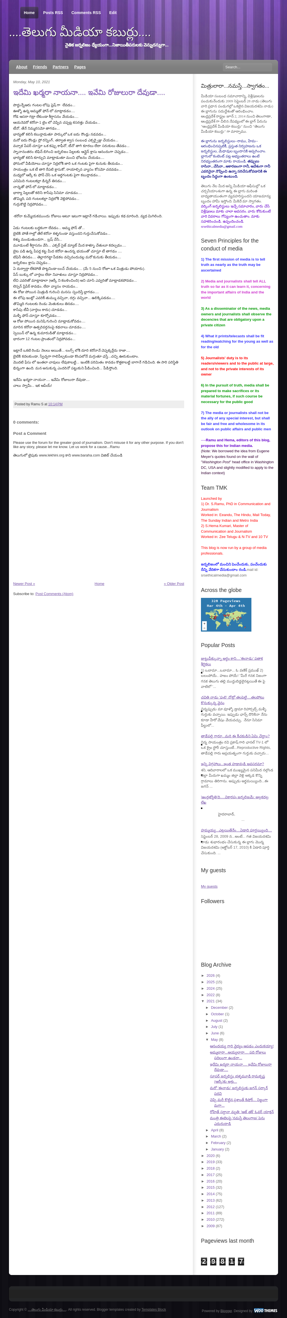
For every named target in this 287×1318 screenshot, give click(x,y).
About (21, 67)
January (217, 1149)
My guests (209, 886)
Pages (80, 67)
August (216, 1020)
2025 (211, 982)
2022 (211, 995)
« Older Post (174, 584)
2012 (211, 1207)
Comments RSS (86, 12)
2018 (211, 1168)
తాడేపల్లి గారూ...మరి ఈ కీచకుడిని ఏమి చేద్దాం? (235, 736)
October (217, 1014)
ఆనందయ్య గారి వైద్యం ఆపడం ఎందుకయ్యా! (242, 1046)
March (216, 1136)
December (219, 1007)
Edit (113, 12)
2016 (211, 1181)
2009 (211, 1226)
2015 (211, 1187)
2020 (211, 1156)
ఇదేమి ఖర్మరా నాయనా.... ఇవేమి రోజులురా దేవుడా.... (89, 92)
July (214, 1027)
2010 (211, 1219)
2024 (211, 988)
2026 (211, 975)
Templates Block (154, 1310)
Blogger (226, 1311)
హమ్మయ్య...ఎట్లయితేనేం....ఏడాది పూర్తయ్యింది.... (236, 830)
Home (29, 13)
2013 (211, 1200)
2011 (211, 1213)
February (218, 1143)
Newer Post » (24, 584)
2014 (211, 1194)
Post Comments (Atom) (54, 594)
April (214, 1130)
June (215, 1033)
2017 (211, 1175)
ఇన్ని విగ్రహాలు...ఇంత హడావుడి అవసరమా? (232, 764)
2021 (211, 1001)
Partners (61, 67)
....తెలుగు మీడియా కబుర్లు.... (80, 32)
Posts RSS (53, 12)
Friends (40, 67)
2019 (211, 1162)
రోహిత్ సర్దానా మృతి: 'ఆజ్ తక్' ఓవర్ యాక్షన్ (242, 1112)
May (214, 1039)
